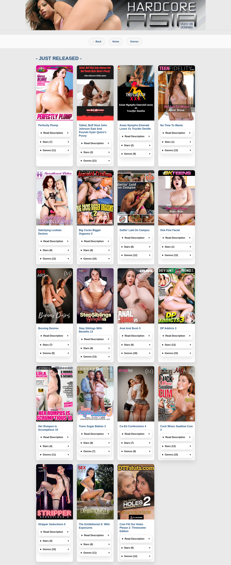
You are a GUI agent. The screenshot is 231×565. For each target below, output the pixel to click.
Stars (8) (47, 250)
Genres (134, 41)
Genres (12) (49, 258)
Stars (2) (88, 152)
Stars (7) (47, 142)
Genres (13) (171, 150)
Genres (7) (89, 451)
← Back (96, 41)
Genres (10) (90, 258)
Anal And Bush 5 (130, 328)
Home (115, 41)
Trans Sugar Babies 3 (92, 426)
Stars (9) (129, 345)
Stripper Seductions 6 (52, 524)
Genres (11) (49, 150)
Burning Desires (48, 328)
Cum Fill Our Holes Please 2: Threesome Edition (133, 528)
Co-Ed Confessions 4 (133, 426)
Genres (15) (171, 353)
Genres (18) (130, 353)
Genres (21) (90, 160)
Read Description (53, 133)
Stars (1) (169, 142)
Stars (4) (47, 446)
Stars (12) (170, 345)
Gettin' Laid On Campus (135, 230)
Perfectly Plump (48, 125)
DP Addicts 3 (168, 328)
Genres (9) (130, 154)
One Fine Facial (170, 230)
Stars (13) (170, 446)
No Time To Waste (171, 125)
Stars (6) (88, 544)
